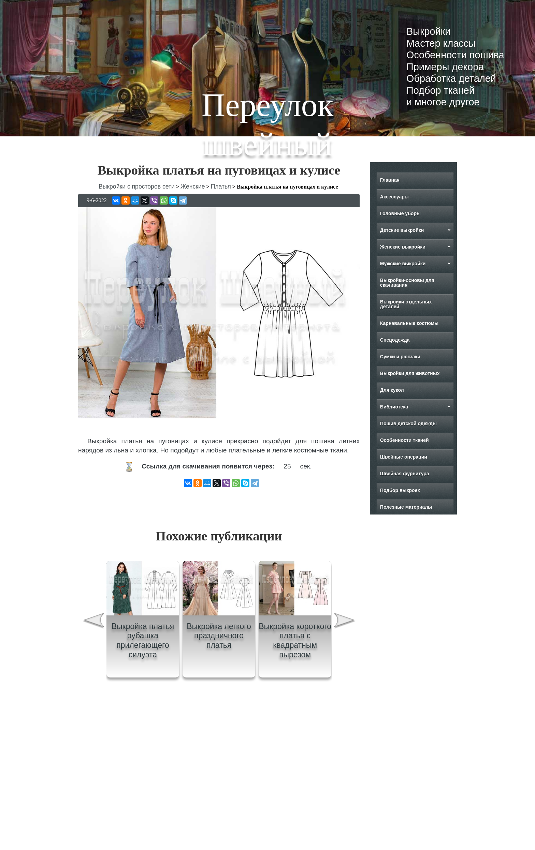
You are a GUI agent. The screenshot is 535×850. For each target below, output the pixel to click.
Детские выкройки (402, 230)
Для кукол (392, 390)
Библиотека (394, 406)
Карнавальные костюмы (409, 323)
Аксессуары (394, 196)
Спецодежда (395, 340)
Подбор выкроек (400, 490)
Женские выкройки (402, 247)
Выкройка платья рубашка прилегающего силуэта (143, 640)
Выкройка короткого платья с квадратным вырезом (295, 640)
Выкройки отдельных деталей (406, 304)
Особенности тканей (404, 440)
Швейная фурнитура (404, 473)
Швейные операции (403, 457)
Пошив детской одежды (408, 423)
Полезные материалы (406, 507)
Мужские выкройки (403, 263)
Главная (390, 180)
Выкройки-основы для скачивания (407, 283)
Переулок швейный (267, 124)
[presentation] (93, 621)
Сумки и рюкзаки (400, 356)
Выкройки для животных (410, 373)
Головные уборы (400, 213)
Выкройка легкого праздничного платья (219, 636)
